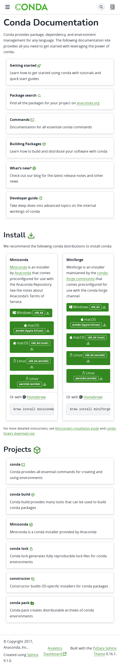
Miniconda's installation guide (77, 428)
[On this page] (112, 7)
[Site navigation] (7, 7)
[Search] (101, 7)
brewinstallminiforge (90, 409)
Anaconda (23, 272)
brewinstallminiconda (34, 409)
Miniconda (18, 267)
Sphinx (32, 654)
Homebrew (36, 397)
